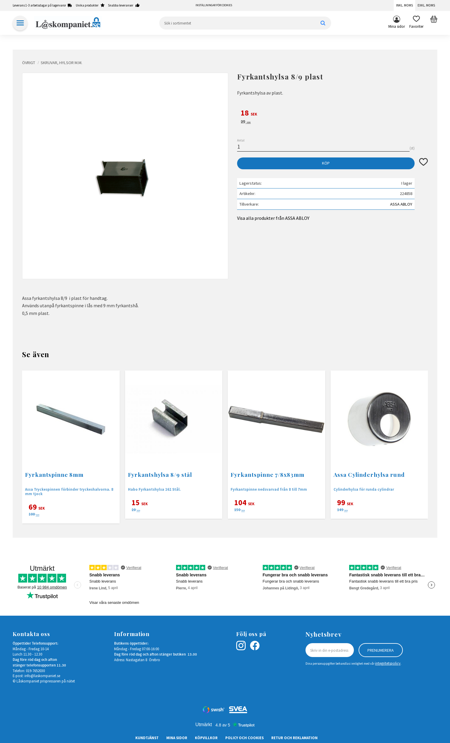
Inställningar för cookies (214, 5)
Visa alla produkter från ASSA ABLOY (273, 218)
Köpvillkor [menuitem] (206, 737)
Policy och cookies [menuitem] (244, 737)
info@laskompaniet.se (42, 675)
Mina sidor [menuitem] (396, 26)
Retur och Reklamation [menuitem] (294, 737)
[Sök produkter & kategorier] (245, 23)
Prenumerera (380, 650)
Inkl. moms (404, 5)
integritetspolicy (387, 663)
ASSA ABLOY (401, 204)
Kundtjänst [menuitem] (147, 737)
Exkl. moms (426, 5)
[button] (416, 23)
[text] (332, 113)
